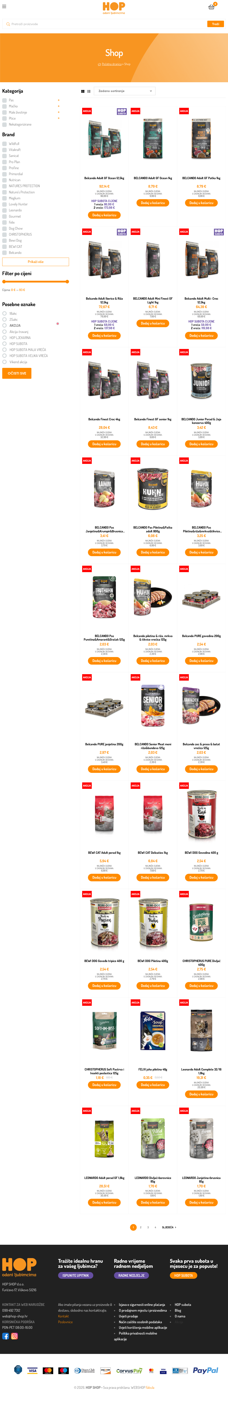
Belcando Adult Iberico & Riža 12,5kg (104, 300)
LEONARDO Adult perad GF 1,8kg (104, 1178)
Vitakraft (15, 149)
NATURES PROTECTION (24, 186)
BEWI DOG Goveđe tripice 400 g (104, 961)
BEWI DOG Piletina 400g (153, 961)
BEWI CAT (15, 246)
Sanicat (14, 155)
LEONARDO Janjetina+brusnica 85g (201, 1179)
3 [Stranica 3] (148, 1227)
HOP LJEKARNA (20, 337)
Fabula (150, 1387)
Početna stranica (112, 64)
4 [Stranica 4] (155, 1227)
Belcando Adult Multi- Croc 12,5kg (201, 300)
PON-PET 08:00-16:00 (17, 1327)
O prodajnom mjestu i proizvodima (143, 1310)
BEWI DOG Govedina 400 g (201, 852)
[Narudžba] (125, 91)
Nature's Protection (22, 192)
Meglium (14, 198)
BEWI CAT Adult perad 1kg (104, 852)
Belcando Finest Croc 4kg (104, 419)
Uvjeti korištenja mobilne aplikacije (143, 1327)
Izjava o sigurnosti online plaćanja (142, 1304)
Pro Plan (14, 162)
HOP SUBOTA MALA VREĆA (28, 349)
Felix (12, 222)
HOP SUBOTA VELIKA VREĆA (29, 355)
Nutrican (14, 180)
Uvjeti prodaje (128, 1316)
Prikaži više (36, 261)
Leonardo (15, 210)
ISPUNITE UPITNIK (76, 1275)
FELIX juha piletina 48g (152, 1069)
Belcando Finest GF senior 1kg (152, 419)
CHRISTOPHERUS (20, 234)
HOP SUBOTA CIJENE (104, 201)
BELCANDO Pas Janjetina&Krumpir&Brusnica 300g (104, 529)
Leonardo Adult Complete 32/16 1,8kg (201, 1071)
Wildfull (14, 143)
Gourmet (15, 216)
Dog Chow (16, 228)
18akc (13, 313)
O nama (180, 1316)
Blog (178, 1310)
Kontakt (63, 1316)
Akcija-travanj (19, 331)
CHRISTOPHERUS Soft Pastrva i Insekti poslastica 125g (104, 1071)
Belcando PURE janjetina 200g (104, 744)
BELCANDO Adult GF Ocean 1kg (153, 178)
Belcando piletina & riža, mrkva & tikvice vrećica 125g (153, 637)
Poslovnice (65, 1322)
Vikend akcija (18, 362)
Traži (215, 24)
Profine (14, 168)
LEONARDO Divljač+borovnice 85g (153, 1179)
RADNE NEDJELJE (131, 1275)
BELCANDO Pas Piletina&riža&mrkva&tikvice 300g (201, 529)
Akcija (179, 1322)
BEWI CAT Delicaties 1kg (153, 852)
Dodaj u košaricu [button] (104, 215)
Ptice (12, 118)
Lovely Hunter (18, 204)
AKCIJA (15, 325)
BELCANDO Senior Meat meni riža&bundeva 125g (153, 746)
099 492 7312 (11, 1310)
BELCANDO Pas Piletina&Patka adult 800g (152, 529)
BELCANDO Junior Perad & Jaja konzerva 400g (201, 421)
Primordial (16, 174)
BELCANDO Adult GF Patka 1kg (201, 178)
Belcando (15, 252)
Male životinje (18, 112)
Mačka (13, 106)
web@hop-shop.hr (15, 1316)
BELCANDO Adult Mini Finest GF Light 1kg (153, 300)
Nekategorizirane (20, 124)
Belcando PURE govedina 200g (201, 636)
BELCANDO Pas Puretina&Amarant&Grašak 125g (104, 637)
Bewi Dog (15, 240)
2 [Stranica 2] (140, 1227)
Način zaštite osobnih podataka (140, 1322)
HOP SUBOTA (18, 343)
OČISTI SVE (17, 373)
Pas (11, 100)
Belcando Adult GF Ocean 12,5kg (104, 178)
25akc (14, 319)
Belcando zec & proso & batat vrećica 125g (201, 746)
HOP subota (183, 1304)
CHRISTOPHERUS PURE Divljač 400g (201, 962)
